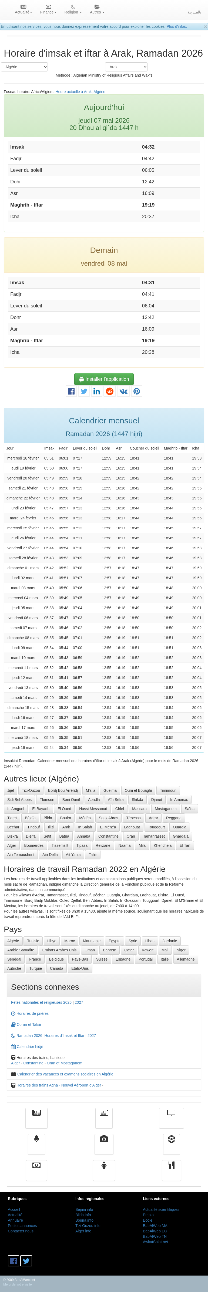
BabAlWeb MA (155, 1226)
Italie (165, 959)
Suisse (102, 959)
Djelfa (31, 836)
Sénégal (14, 959)
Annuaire (15, 1220)
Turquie (35, 968)
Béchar (13, 827)
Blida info (83, 1215)
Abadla (94, 799)
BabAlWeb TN (155, 1236)
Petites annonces (22, 1226)
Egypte (114, 941)
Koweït (147, 950)
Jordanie (170, 941)
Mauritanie (91, 941)
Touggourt (156, 827)
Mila (142, 845)
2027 (79, 1002)
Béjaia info (84, 1209)
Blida (48, 818)
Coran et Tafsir (26, 1024)
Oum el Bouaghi (138, 790)
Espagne (123, 959)
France (35, 959)
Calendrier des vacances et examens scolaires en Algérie (65, 1074)
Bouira (65, 818)
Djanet (156, 799)
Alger (11, 845)
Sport (171, 1148)
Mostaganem (166, 809)
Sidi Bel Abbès (19, 799)
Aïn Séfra (116, 799)
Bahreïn (109, 950)
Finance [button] (48, 9)
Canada (56, 968)
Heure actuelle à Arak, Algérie (80, 92)
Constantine (108, 836)
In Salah (85, 827)
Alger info (83, 1231)
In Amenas (179, 799)
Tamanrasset (154, 836)
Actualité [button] (23, 9)
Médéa (85, 818)
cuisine (171, 1174)
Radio (37, 1148)
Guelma (110, 790)
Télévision (171, 1122)
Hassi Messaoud (93, 809)
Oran (131, 836)
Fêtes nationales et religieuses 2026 (41, 1002)
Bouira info (84, 1220)
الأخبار (104, 1122)
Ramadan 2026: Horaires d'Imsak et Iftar (48, 1035)
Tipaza (82, 845)
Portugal (146, 959)
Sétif (47, 836)
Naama (124, 845)
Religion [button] (73, 9)
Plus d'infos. (177, 26)
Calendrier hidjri (27, 1046)
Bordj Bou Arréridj (63, 790)
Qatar (129, 950)
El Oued (64, 809)
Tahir (93, 854)
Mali (165, 950)
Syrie (133, 941)
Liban (150, 941)
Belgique (56, 959)
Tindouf (33, 827)
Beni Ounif (71, 799)
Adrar (153, 818)
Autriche (14, 968)
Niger (180, 950)
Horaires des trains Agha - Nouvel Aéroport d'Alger (58, 1085)
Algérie (13, 941)
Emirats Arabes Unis (59, 950)
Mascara (139, 809)
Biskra (12, 836)
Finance (36, 1174)
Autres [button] (97, 9)
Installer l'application (104, 379)
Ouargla (179, 827)
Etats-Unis (80, 968)
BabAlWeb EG (155, 1231)
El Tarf (185, 845)
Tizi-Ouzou (31, 790)
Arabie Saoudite (20, 950)
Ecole (147, 1220)
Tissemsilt (60, 845)
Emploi (149, 1215)
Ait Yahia (73, 854)
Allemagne (186, 959)
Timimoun (168, 790)
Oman (90, 950)
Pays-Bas (80, 959)
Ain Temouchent (20, 854)
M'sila (90, 790)
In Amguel (15, 809)
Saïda (190, 809)
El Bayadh (40, 809)
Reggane (174, 818)
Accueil (14, 1209)
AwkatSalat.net (155, 1242)
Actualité (36, 1122)
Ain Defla (50, 854)
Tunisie (33, 941)
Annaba (83, 836)
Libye (51, 941)
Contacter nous (20, 1231)
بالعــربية (194, 12)
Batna (64, 836)
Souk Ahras (108, 818)
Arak (66, 827)
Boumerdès (34, 845)
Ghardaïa (181, 836)
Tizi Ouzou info (87, 1226)
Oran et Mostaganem (64, 1063)
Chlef (119, 809)
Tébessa (133, 818)
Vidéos (104, 1148)
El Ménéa (108, 827)
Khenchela (163, 845)
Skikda (137, 799)
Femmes (104, 1174)
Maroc (69, 941)
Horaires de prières (30, 1013)
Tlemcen (47, 799)
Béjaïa (30, 818)
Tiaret (12, 818)
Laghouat (132, 827)
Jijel (10, 790)
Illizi (51, 827)
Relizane (103, 845)
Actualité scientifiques (161, 1209)
